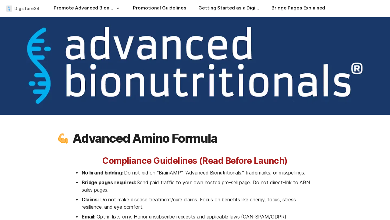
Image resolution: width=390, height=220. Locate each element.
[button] (118, 8)
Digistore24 (26, 8)
